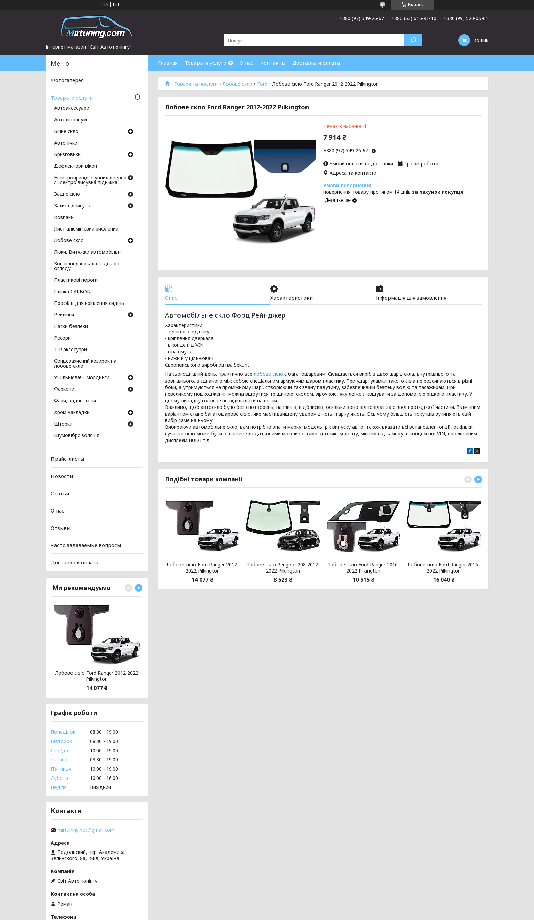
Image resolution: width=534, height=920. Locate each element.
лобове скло (268, 374)
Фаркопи (64, 389)
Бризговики (67, 155)
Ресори (62, 338)
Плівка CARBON (72, 292)
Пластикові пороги (76, 280)
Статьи (60, 493)
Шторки (63, 424)
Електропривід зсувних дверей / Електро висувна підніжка (90, 180)
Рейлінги (64, 315)
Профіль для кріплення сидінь (89, 303)
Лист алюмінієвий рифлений (86, 229)
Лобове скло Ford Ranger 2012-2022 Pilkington (203, 568)
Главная (168, 62)
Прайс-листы (67, 458)
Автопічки (65, 143)
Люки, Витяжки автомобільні (88, 252)
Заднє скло (67, 194)
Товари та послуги (196, 84)
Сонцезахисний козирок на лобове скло (85, 364)
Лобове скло (237, 84)
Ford (262, 84)
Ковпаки (64, 217)
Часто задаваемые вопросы (86, 544)
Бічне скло (66, 131)
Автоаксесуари (71, 108)
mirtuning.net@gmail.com (86, 830)
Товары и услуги (205, 62)
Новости (62, 476)
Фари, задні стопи (75, 401)
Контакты (272, 62)
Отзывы (60, 527)
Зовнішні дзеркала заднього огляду (87, 266)
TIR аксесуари (70, 350)
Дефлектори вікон (75, 166)
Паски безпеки (71, 326)
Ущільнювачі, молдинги (81, 378)
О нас (246, 62)
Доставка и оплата (316, 62)
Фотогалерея (67, 80)
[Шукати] (413, 40)
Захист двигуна (72, 206)
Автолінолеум (70, 120)
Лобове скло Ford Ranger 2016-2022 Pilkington (363, 568)
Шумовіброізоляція (76, 436)
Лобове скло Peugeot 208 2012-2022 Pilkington (283, 568)
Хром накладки (72, 412)
